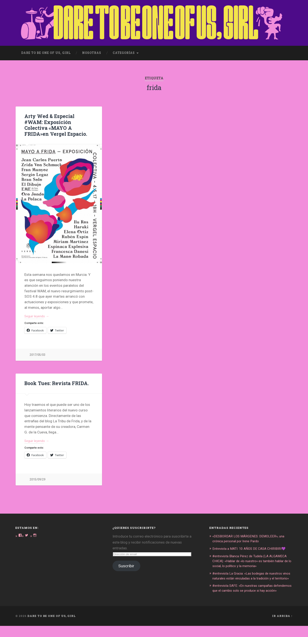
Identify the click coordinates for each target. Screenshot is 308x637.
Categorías (124, 50)
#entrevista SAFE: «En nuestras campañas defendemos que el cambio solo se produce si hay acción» (249, 597)
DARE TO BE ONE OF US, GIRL (51, 627)
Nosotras (91, 50)
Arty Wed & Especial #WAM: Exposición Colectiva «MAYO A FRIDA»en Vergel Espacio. (58, 120)
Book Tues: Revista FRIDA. (55, 375)
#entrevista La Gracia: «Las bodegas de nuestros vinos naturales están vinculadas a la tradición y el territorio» (252, 580)
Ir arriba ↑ (282, 627)
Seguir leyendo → (38, 308)
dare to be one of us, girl (46, 50)
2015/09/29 (37, 473)
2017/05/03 (37, 347)
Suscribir (126, 559)
